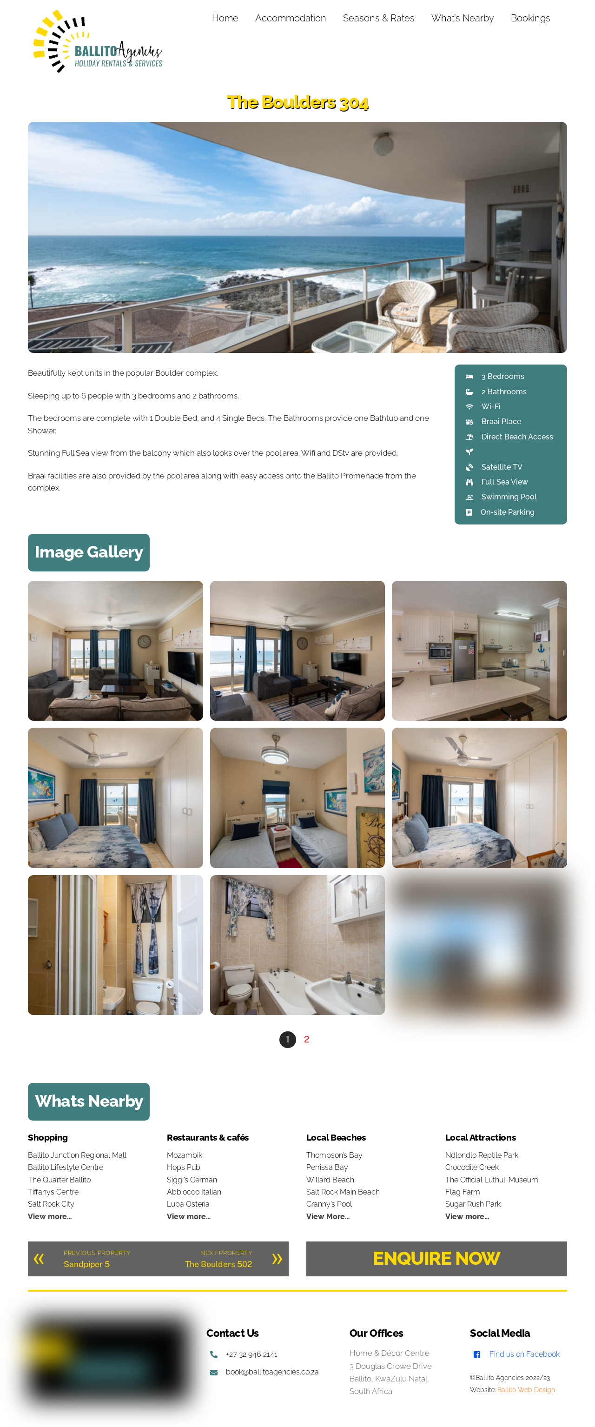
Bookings (530, 18)
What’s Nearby (462, 18)
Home (225, 18)
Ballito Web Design (526, 1390)
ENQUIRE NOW (436, 1258)
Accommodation (290, 18)
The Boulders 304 (298, 101)
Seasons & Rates (379, 18)
